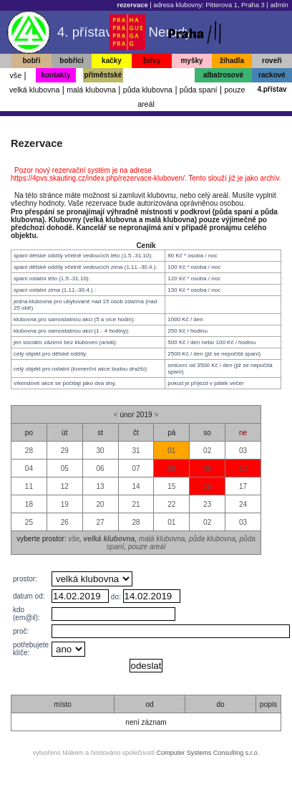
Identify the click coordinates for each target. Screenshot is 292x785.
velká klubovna (34, 89)
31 (136, 451)
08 (171, 468)
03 (243, 451)
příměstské (103, 75)
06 (100, 468)
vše (15, 75)
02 (207, 451)
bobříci (71, 61)
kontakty (55, 75)
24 (243, 504)
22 (171, 504)
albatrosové (223, 75)
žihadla (232, 61)
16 (207, 486)
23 (207, 504)
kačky (112, 61)
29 (65, 451)
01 (171, 451)
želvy (151, 61)
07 (136, 468)
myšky (191, 61)
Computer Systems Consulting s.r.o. (208, 752)
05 (65, 468)
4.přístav (271, 89)
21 (136, 504)
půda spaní (199, 89)
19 (65, 504)
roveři (272, 61)
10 (243, 468)
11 (29, 486)
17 (243, 486)
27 (100, 522)
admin (279, 5)
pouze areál (146, 547)
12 (65, 486)
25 (29, 522)
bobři (32, 61)
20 (100, 504)
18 (29, 504)
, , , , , (92, 578)
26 (65, 522)
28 (29, 451)
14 (136, 486)
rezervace (132, 5)
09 (207, 468)
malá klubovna (91, 89)
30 (100, 451)
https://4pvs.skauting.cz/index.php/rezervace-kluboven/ (98, 178)
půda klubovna (147, 89)
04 (29, 468)
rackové (272, 75)
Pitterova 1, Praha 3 (234, 5)
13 (100, 486)
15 (171, 486)
